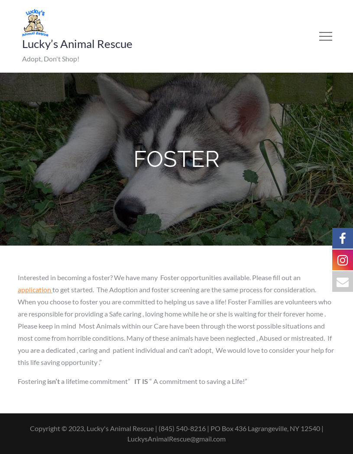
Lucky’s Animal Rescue (77, 44)
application (35, 289)
